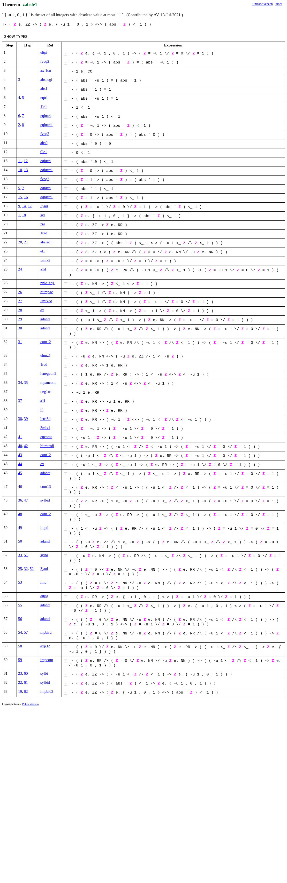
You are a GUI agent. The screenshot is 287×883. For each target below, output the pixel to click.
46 (20, 486)
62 (26, 691)
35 (26, 382)
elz (42, 251)
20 (20, 242)
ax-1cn (45, 70)
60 (26, 673)
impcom (46, 660)
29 (20, 319)
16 (26, 197)
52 (32, 569)
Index (278, 4)
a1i (42, 401)
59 (20, 660)
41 (20, 437)
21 (26, 242)
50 (20, 541)
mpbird (45, 632)
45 (20, 473)
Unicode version (262, 4)
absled (45, 242)
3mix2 (45, 260)
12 (26, 161)
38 (20, 419)
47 (26, 500)
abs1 (44, 88)
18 (24, 215)
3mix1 (45, 428)
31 (20, 342)
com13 (45, 486)
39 (26, 419)
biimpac (46, 292)
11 (20, 161)
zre (42, 224)
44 (20, 464)
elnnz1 (45, 355)
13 (26, 170)
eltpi (43, 52)
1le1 (43, 107)
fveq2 (44, 61)
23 (20, 673)
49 (20, 528)
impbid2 (46, 691)
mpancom (48, 382)
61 (26, 682)
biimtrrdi (47, 446)
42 (26, 446)
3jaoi (44, 206)
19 (20, 691)
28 (20, 310)
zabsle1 (30, 4)
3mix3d (46, 301)
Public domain (30, 703)
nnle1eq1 (47, 283)
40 (20, 446)
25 (20, 569)
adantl (45, 319)
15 (20, 197)
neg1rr (45, 391)
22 (20, 682)
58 (20, 646)
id (41, 410)
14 (24, 206)
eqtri (44, 98)
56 (20, 619)
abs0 (44, 143)
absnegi (46, 79)
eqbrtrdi (46, 125)
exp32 (45, 646)
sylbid (45, 500)
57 (26, 632)
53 (20, 582)
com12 (45, 342)
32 (26, 569)
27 (20, 301)
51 (26, 555)
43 (20, 455)
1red (43, 233)
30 (20, 328)
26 (20, 292)
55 (20, 605)
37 (20, 401)
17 (30, 206)
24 (20, 269)
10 (20, 170)
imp (43, 582)
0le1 (43, 152)
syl (42, 215)
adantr (45, 473)
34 (20, 382)
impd (44, 528)
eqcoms (46, 437)
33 (20, 555)
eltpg (44, 596)
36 (20, 500)
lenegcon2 (48, 373)
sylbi (44, 555)
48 (20, 514)
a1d (43, 269)
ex (42, 310)
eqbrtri (45, 116)
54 (20, 632)
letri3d (45, 419)
